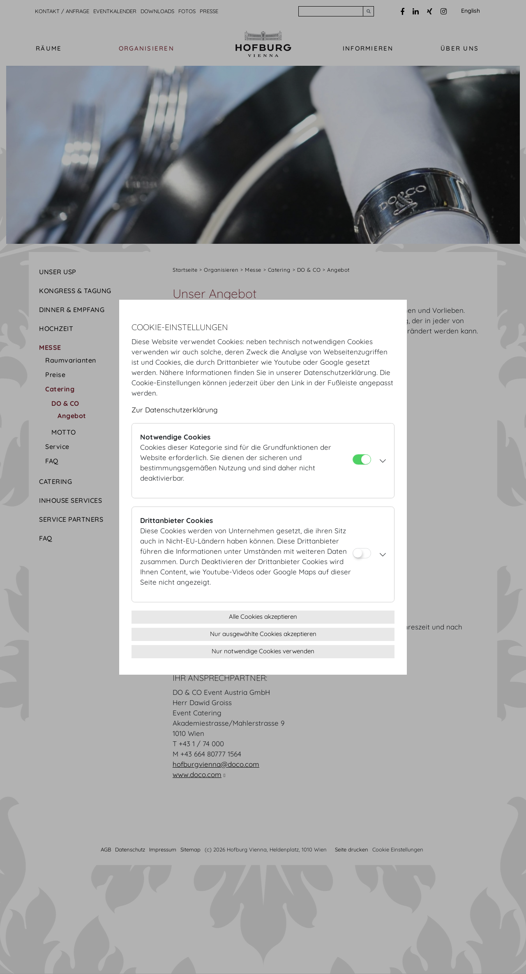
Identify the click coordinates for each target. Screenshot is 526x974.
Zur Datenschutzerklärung (175, 409)
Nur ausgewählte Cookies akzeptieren (263, 634)
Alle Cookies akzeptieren (263, 616)
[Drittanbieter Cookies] (362, 553)
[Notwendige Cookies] (362, 459)
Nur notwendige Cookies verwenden (263, 651)
